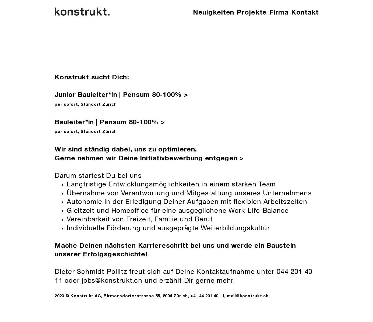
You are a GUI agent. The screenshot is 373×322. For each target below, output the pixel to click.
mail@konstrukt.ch (248, 296)
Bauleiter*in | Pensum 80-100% (110, 122)
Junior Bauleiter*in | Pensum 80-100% (121, 95)
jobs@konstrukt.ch (112, 281)
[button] (278, 13)
